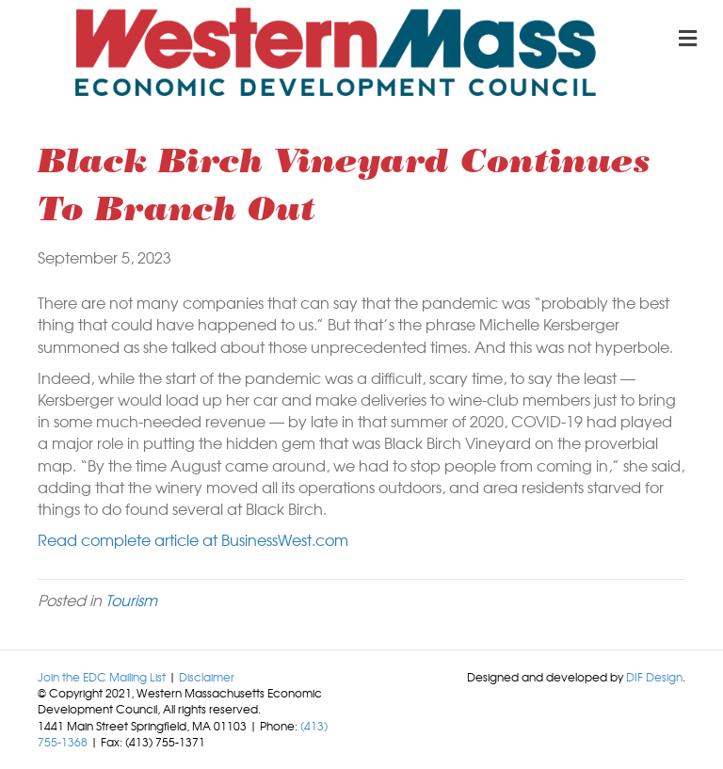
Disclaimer (206, 676)
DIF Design (654, 676)
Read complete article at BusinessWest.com (193, 539)
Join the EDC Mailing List (102, 676)
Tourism (131, 599)
